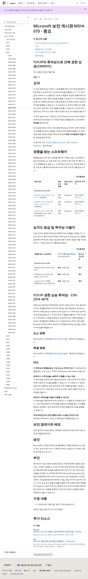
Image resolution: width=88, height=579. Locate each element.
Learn (35, 19)
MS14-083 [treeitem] (12, 65)
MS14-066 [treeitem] (12, 121)
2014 (56, 19)
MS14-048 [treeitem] (12, 179)
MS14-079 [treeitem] (12, 78)
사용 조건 (77, 570)
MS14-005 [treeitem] (12, 319)
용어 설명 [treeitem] (8, 394)
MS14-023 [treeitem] (12, 261)
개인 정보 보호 (44, 570)
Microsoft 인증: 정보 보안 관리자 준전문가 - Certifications (54, 541)
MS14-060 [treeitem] (12, 140)
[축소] (28, 17)
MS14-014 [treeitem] (11, 290)
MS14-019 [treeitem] (11, 274)
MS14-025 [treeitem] (12, 254)
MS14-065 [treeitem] (12, 124)
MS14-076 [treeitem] (12, 88)
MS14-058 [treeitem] (12, 147)
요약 (36, 46)
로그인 (82, 3)
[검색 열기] (77, 3)
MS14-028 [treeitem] (12, 245)
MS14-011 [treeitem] (11, 300)
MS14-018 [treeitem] (11, 277)
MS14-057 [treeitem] (12, 150)
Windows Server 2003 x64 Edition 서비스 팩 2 (43, 203)
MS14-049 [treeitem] (12, 176)
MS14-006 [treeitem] (12, 316)
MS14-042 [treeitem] (12, 199)
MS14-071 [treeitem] (11, 104)
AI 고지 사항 (7, 570)
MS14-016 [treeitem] (11, 284)
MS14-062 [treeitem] (12, 134)
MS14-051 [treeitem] (11, 170)
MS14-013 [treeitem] (11, 293)
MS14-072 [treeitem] (12, 101)
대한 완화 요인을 (60, 339)
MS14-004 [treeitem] (12, 323)
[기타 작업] (84, 19)
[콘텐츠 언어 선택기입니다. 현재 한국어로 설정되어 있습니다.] (7, 565)
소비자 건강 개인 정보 (62, 570)
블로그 (26, 570)
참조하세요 (46, 451)
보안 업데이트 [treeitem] (10, 26)
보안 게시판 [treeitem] (10, 39)
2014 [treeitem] (10, 56)
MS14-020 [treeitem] (12, 271)
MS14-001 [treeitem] (11, 332)
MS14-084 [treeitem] (12, 62)
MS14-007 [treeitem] (12, 313)
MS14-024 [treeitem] (12, 258)
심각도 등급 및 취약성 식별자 (45, 52)
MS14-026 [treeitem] (12, 251)
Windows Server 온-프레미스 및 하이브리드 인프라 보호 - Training (57, 532)
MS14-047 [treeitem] (12, 183)
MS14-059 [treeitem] (12, 143)
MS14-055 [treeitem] (12, 156)
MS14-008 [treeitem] (12, 310)
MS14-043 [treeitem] (12, 196)
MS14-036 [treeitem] (12, 218)
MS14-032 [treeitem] (12, 232)
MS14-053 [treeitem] (12, 163)
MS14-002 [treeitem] (12, 329)
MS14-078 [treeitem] (12, 82)
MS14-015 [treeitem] (11, 287)
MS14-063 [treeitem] (12, 130)
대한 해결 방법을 (60, 353)
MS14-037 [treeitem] (12, 215)
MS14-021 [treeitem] (11, 267)
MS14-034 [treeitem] (12, 225)
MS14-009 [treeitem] (12, 306)
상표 (4, 574)
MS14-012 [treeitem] (11, 297)
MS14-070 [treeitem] (12, 108)
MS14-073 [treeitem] (12, 98)
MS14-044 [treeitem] (12, 192)
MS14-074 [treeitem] (12, 95)
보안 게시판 (48, 19)
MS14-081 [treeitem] (11, 72)
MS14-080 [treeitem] (12, 75)
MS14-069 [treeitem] (12, 111)
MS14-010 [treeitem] (11, 303)
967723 (77, 197)
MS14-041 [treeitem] (11, 202)
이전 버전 (17, 570)
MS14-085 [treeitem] (12, 59)
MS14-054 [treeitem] (12, 160)
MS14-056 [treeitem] (12, 153)
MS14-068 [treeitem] (12, 114)
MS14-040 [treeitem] (12, 205)
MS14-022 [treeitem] (12, 264)
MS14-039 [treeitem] (12, 209)
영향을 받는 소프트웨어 (43, 49)
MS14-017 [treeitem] (11, 280)
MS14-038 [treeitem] (12, 212)
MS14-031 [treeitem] (11, 235)
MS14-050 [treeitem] (12, 173)
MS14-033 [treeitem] (12, 228)
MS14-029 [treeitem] (12, 241)
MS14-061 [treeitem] (11, 137)
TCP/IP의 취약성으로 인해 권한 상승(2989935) (51, 43)
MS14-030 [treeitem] (12, 238)
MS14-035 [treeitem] (12, 222)
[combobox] (16, 22)
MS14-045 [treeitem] (12, 189)
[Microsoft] (4, 3)
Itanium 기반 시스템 (41, 211)
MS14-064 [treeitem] (12, 127)
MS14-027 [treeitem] (12, 248)
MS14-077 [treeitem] (12, 85)
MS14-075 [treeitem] (12, 91)
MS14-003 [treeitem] (12, 326)
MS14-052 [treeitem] (12, 166)
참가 (34, 570)
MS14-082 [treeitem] (12, 69)
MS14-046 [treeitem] (12, 186)
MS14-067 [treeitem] (12, 117)
